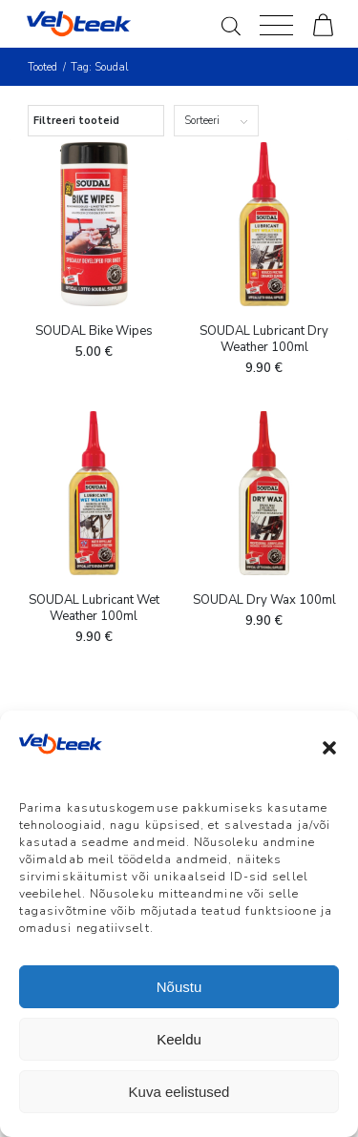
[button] (329, 747)
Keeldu (179, 1039)
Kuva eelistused (179, 1092)
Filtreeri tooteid (76, 121)
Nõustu (179, 987)
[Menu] (276, 24)
